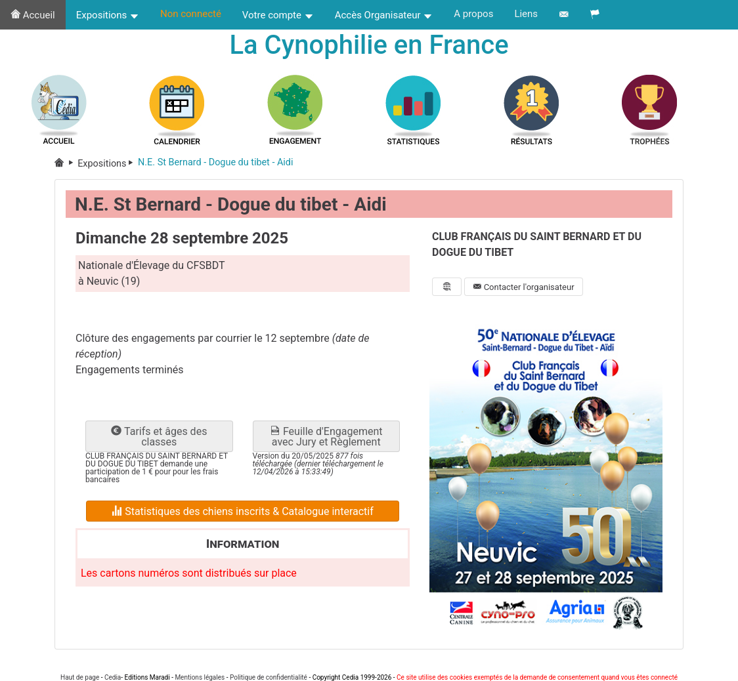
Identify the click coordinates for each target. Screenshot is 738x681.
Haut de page (79, 677)
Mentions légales (200, 677)
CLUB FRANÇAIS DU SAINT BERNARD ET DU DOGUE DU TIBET (536, 244)
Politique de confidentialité (268, 677)
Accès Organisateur (384, 15)
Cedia (112, 677)
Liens (526, 14)
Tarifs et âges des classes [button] (159, 436)
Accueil (33, 15)
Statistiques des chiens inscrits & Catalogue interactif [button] (243, 511)
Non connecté (190, 14)
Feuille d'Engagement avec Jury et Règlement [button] (326, 436)
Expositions (107, 15)
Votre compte (278, 15)
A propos (473, 14)
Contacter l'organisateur (523, 287)
